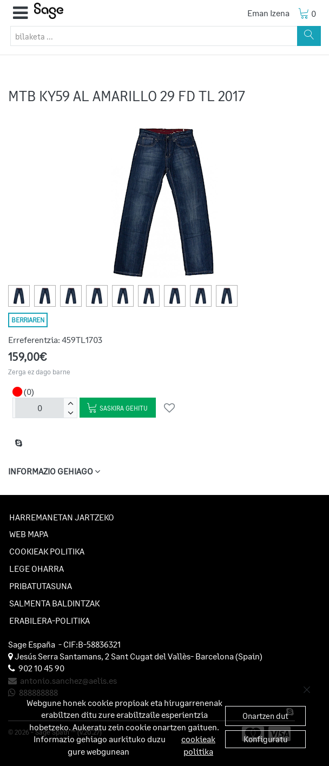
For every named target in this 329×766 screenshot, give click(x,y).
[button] (20, 13)
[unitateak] (39, 408)
